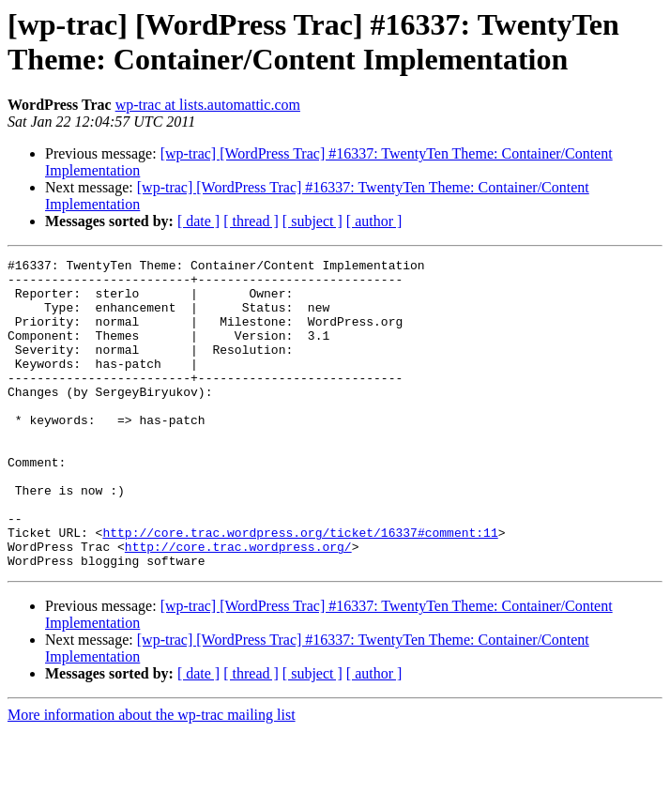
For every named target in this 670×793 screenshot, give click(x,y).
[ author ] (374, 221)
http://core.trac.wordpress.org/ (238, 605)
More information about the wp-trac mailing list (152, 777)
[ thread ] (251, 221)
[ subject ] (312, 221)
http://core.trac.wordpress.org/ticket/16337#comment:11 (299, 588)
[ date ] (198, 221)
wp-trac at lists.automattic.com (207, 105)
